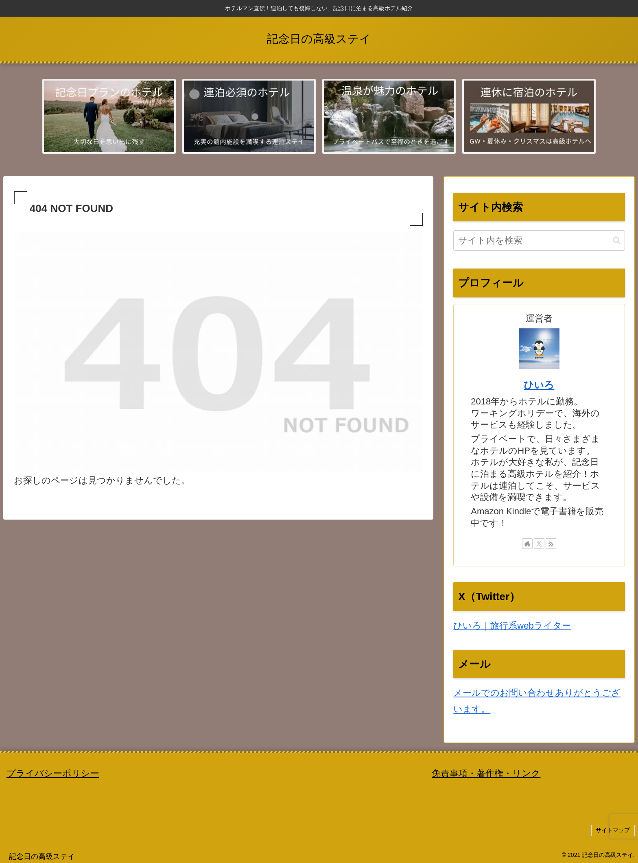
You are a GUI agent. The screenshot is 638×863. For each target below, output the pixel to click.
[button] (617, 240)
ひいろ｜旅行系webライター (511, 625)
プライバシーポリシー (53, 773)
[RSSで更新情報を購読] (551, 543)
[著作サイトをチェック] (527, 543)
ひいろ (539, 384)
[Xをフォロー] (539, 543)
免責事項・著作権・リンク (486, 773)
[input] (539, 240)
